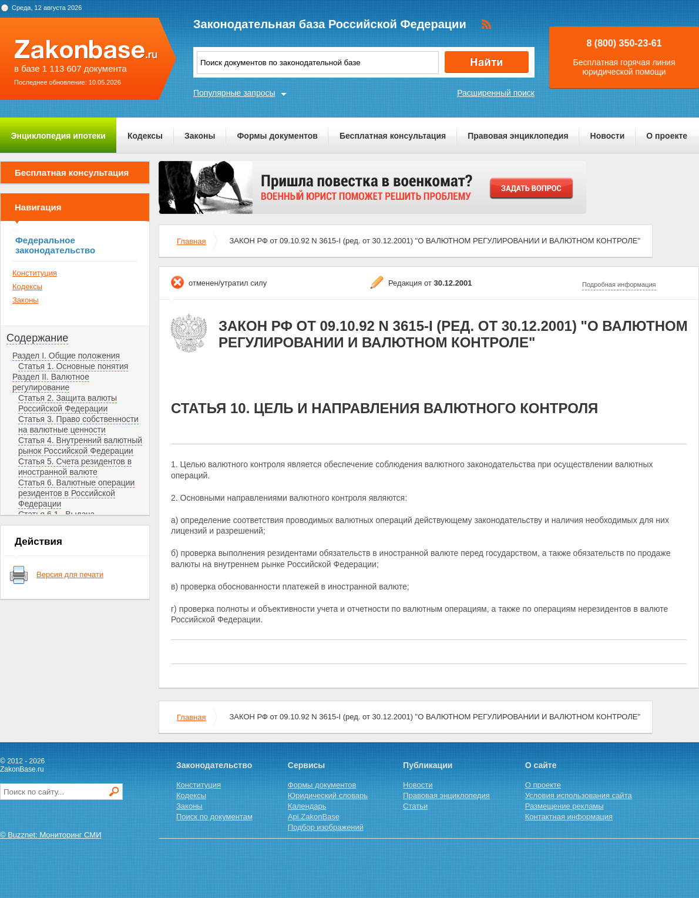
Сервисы (306, 765)
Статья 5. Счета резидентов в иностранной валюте (75, 467)
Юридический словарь (328, 795)
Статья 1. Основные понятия (73, 366)
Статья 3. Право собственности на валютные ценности (78, 424)
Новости (607, 135)
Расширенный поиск (496, 93)
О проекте (666, 135)
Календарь (307, 806)
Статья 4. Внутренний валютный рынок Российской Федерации (80, 445)
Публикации (427, 765)
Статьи (415, 806)
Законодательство (214, 765)
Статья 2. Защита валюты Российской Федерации (67, 403)
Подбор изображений (326, 827)
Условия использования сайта (578, 795)
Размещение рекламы (564, 806)
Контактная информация (569, 816)
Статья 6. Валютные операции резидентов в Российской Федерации (76, 493)
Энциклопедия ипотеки (58, 135)
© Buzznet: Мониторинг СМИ (51, 834)
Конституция (34, 273)
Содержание (37, 338)
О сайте (541, 765)
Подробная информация (619, 284)
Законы (199, 135)
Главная (191, 241)
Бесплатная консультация (393, 135)
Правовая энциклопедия (518, 135)
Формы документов (277, 135)
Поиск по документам (214, 816)
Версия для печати (69, 574)
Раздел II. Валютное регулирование (50, 382)
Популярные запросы (234, 93)
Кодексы (145, 135)
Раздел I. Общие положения (66, 355)
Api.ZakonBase (314, 816)
